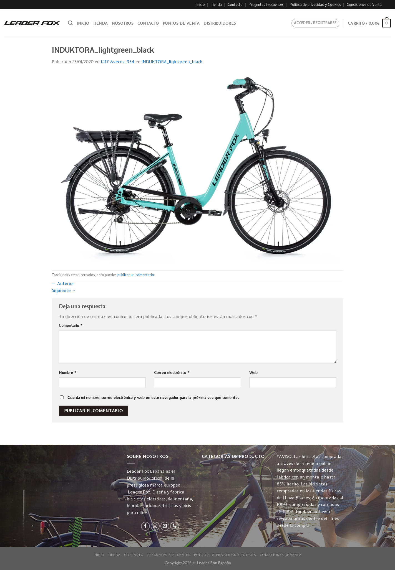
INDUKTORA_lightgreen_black (172, 62)
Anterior (63, 283)
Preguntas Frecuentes (266, 4)
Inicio (201, 4)
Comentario (70, 325)
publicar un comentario (135, 275)
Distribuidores (219, 23)
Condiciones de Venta (364, 4)
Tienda (216, 4)
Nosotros (123, 23)
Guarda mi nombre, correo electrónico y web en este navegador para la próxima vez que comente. (153, 397)
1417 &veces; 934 (117, 62)
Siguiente (64, 290)
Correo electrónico (172, 372)
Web (253, 372)
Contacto (235, 4)
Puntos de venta (181, 23)
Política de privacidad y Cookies (315, 4)
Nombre (67, 372)
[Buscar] (70, 23)
